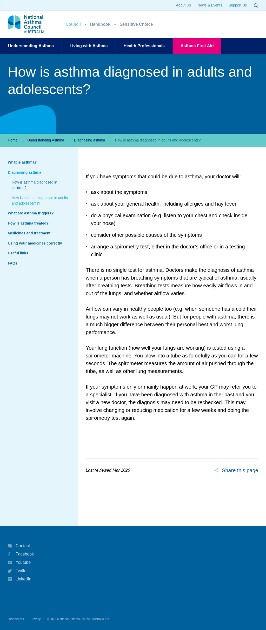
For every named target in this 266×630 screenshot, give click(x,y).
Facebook (21, 554)
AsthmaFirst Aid (197, 46)
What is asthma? (22, 162)
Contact (19, 546)
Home (12, 140)
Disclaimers (16, 619)
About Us (183, 5)
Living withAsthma (89, 46)
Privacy (35, 619)
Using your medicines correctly (35, 243)
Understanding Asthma (45, 140)
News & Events (209, 5)
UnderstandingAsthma (31, 46)
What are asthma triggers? (31, 213)
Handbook (100, 24)
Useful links (18, 253)
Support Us (238, 5)
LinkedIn (19, 579)
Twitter (18, 571)
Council (73, 24)
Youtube (19, 562)
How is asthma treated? (28, 223)
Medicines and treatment (29, 233)
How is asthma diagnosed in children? (34, 185)
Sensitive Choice (136, 24)
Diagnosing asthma (89, 140)
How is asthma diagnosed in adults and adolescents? (40, 200)
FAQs (12, 263)
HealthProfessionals (144, 46)
